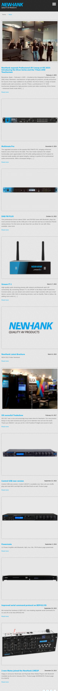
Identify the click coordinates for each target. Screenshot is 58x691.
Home (4, 14)
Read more (5, 92)
